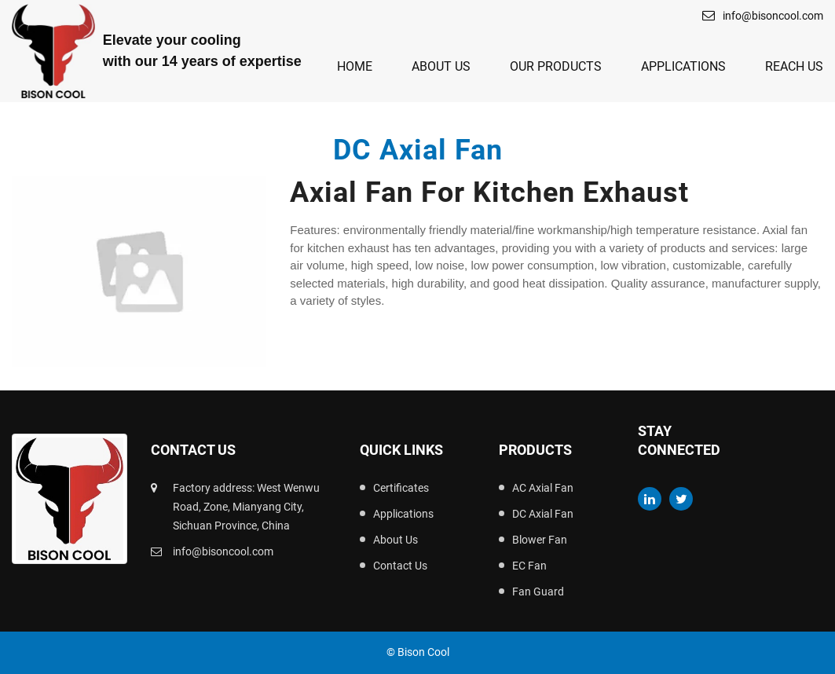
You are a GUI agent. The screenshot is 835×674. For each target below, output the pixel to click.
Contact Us (400, 565)
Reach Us (794, 66)
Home (354, 66)
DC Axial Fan (542, 513)
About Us (441, 66)
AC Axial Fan (542, 488)
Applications (683, 66)
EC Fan (529, 565)
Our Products (556, 66)
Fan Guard (538, 591)
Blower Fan (539, 539)
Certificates (401, 488)
